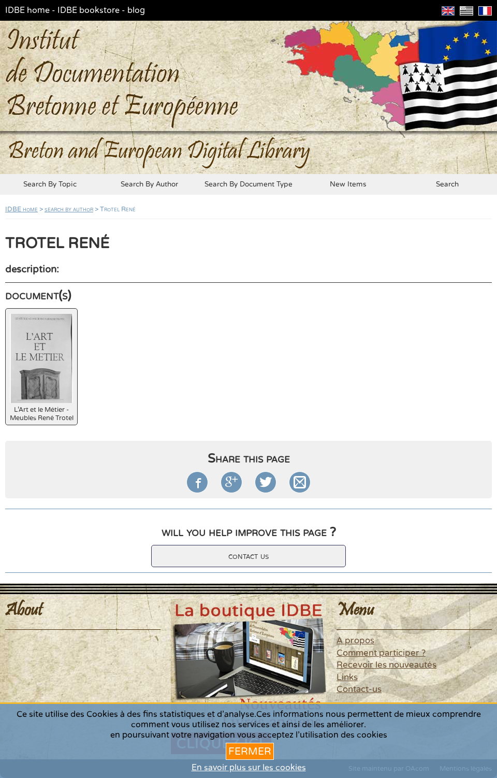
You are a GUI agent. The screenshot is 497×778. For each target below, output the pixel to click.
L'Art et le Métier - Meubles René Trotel (42, 368)
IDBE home (27, 10)
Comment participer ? (381, 653)
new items (348, 184)
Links (347, 677)
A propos (355, 641)
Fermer (249, 751)
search (447, 184)
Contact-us (359, 689)
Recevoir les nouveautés (386, 665)
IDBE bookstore (88, 10)
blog (136, 10)
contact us (248, 556)
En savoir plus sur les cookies (249, 767)
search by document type (248, 184)
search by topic (50, 184)
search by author (149, 184)
